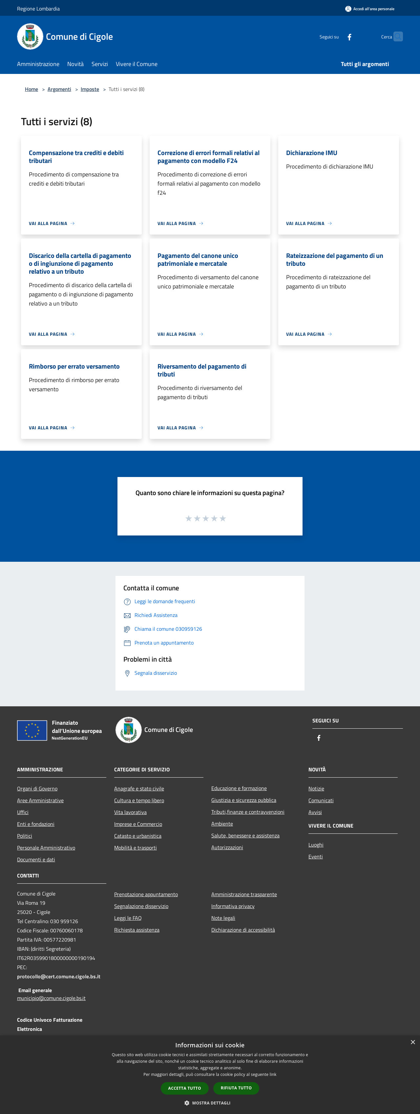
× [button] (412, 1042)
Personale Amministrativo (46, 848)
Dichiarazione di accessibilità (243, 930)
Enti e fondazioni (35, 824)
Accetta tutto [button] (184, 1088)
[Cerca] (395, 36)
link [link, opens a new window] (273, 1074)
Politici (24, 836)
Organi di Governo (37, 788)
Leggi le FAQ (128, 918)
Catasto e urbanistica (137, 836)
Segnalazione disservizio (141, 906)
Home (31, 89)
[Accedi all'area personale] (370, 8)
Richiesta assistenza (136, 930)
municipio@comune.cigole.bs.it (51, 998)
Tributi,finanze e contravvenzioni (247, 812)
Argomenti (59, 89)
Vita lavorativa (130, 812)
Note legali (223, 918)
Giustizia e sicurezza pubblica (243, 800)
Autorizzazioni (227, 847)
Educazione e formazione (239, 788)
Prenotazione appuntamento (146, 894)
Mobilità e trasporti (135, 848)
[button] (210, 1103)
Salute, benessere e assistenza (245, 835)
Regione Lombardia (38, 8)
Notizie (316, 788)
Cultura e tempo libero (139, 800)
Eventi (315, 856)
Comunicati (321, 800)
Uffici (23, 812)
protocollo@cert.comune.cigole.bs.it (58, 976)
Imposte (90, 89)
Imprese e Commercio (138, 824)
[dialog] (210, 1074)
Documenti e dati (36, 859)
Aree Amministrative (40, 800)
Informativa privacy (233, 906)
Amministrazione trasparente (244, 894)
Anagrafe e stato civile (139, 788)
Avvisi (315, 812)
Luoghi (316, 845)
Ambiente (222, 824)
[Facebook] (336, 36)
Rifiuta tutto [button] (236, 1088)
